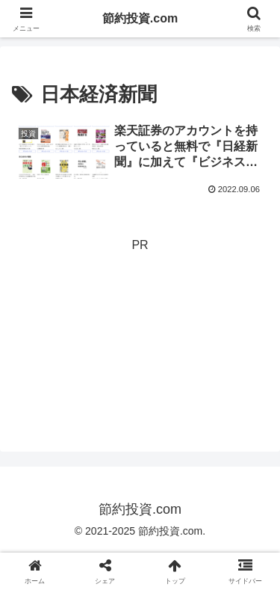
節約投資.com (140, 18)
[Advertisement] (140, 331)
